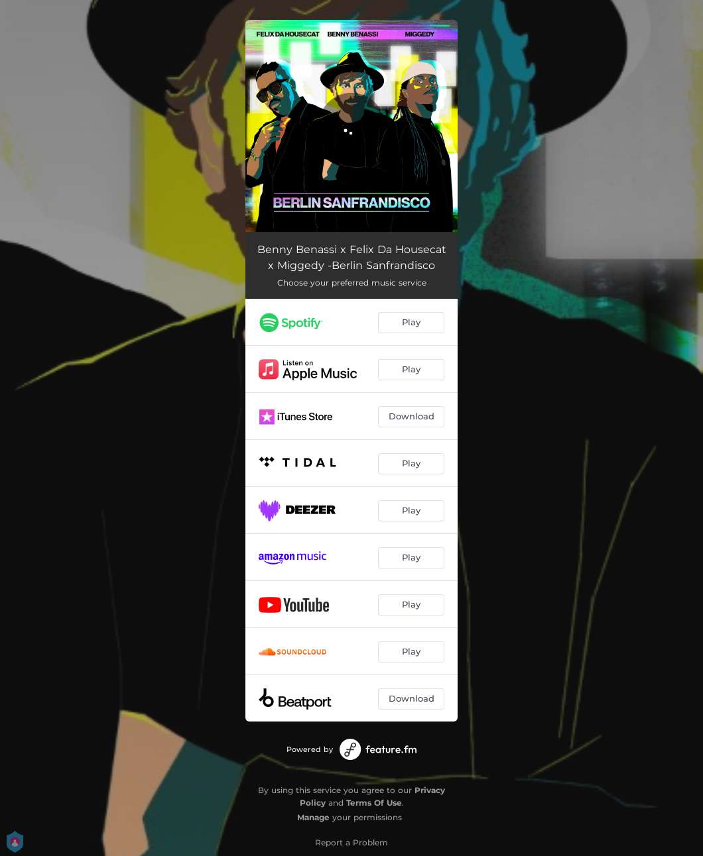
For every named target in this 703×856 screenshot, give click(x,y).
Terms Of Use (374, 803)
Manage (313, 817)
